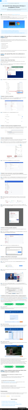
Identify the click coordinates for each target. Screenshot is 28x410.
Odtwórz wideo (18, 14)
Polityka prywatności (16, 409)
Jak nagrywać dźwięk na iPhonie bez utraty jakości (8, 401)
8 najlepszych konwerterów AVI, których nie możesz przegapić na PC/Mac (12, 404)
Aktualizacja (9, 409)
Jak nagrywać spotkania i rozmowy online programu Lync (9, 402)
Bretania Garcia (14, 14)
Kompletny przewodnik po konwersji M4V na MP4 (8, 405)
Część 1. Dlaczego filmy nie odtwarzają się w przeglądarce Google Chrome (10, 30)
